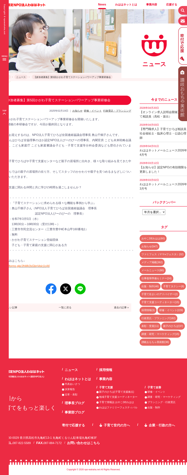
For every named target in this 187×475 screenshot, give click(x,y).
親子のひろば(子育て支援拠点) (116, 391)
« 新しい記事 (10, 307)
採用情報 (105, 370)
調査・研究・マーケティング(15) (160, 334)
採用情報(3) (148, 310)
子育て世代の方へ (117, 425)
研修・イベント (93, 110)
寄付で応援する (73, 425)
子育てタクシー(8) (173, 286)
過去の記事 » (121, 307)
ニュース (21, 77)
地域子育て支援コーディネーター (118, 396)
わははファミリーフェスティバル (118, 407)
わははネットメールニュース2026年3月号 (163, 184)
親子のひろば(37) (173, 326)
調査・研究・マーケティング (164, 396)
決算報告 (70, 389)
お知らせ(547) (149, 246)
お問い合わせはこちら (83, 443)
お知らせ (77, 110)
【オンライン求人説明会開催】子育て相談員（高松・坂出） (163, 112)
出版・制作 (153, 407)
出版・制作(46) (150, 286)
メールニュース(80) (152, 270)
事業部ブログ (74, 412)
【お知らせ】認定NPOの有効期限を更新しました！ (163, 167)
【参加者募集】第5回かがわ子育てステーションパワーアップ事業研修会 (72, 77)
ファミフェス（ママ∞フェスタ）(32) (162, 254)
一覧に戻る (65, 307)
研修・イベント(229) (171, 310)
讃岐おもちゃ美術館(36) (155, 342)
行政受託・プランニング (117, 110)
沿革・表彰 (71, 394)
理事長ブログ (74, 403)
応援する (171, 4)
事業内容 (151, 4)
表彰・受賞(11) (150, 326)
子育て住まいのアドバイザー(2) (159, 294)
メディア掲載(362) (152, 262)
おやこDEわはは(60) (153, 238)
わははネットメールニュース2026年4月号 (163, 150)
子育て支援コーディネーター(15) (160, 302)
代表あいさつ (72, 383)
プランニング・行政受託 (161, 402)
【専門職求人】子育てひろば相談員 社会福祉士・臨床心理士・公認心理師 (163, 131)
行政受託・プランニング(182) (158, 318)
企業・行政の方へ (162, 425)
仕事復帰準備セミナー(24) (156, 278)
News (102, 4)
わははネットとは (126, 4)
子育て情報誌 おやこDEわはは (116, 402)
